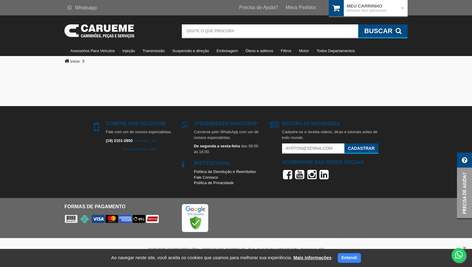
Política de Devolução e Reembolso (225, 171)
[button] (464, 185)
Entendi (349, 257)
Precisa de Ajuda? (258, 7)
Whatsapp (82, 7)
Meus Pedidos (301, 7)
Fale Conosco (206, 177)
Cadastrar (361, 148)
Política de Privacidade (214, 183)
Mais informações (312, 257)
